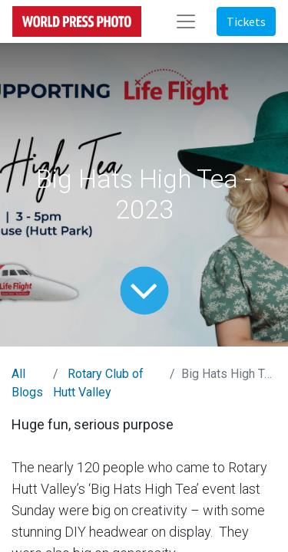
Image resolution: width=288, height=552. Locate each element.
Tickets (246, 21)
